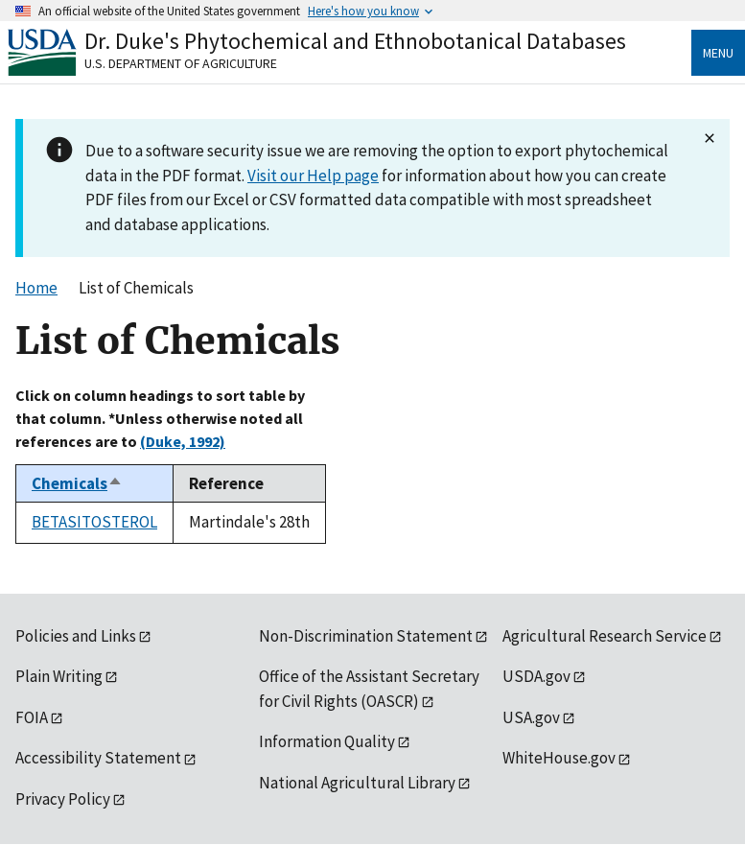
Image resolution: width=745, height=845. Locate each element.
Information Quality (327, 741)
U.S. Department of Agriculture (180, 63)
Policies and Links (75, 635)
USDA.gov (536, 676)
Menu (718, 52)
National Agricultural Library (357, 782)
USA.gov (531, 717)
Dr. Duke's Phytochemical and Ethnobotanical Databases (355, 41)
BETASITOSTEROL (94, 521)
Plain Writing (59, 676)
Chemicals (77, 483)
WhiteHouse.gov (559, 757)
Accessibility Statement (98, 757)
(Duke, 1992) (182, 441)
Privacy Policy (62, 799)
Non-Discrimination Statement (366, 635)
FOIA (31, 717)
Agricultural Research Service (604, 635)
